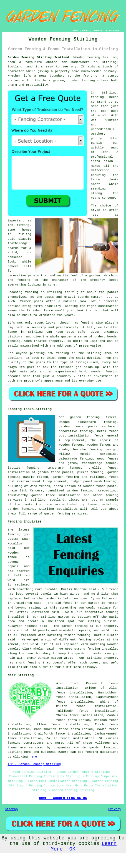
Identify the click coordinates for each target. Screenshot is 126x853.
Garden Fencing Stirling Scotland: (39, 57)
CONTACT (97, 30)
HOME (75, 30)
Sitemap (11, 809)
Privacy (114, 809)
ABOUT (85, 30)
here (33, 756)
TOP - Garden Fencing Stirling (34, 764)
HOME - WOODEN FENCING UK (63, 798)
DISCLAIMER (112, 30)
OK (72, 849)
